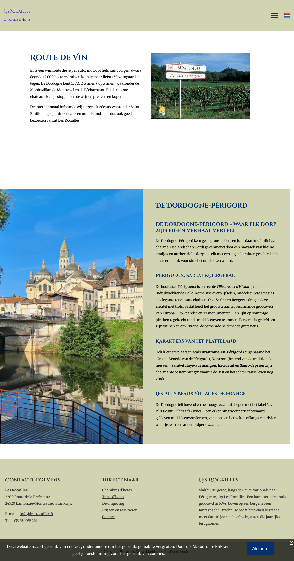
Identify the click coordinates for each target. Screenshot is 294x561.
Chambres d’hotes (117, 490)
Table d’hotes (113, 497)
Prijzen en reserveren (119, 510)
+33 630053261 (25, 520)
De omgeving (113, 503)
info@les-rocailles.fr (36, 514)
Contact (108, 517)
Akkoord (260, 548)
